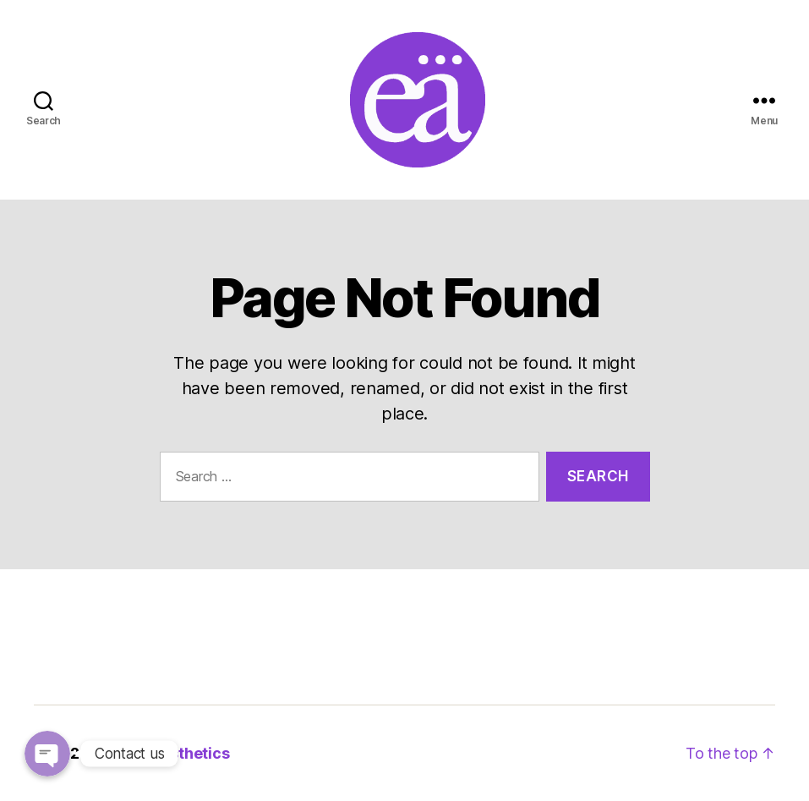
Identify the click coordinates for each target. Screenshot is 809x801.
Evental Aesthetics (160, 753)
